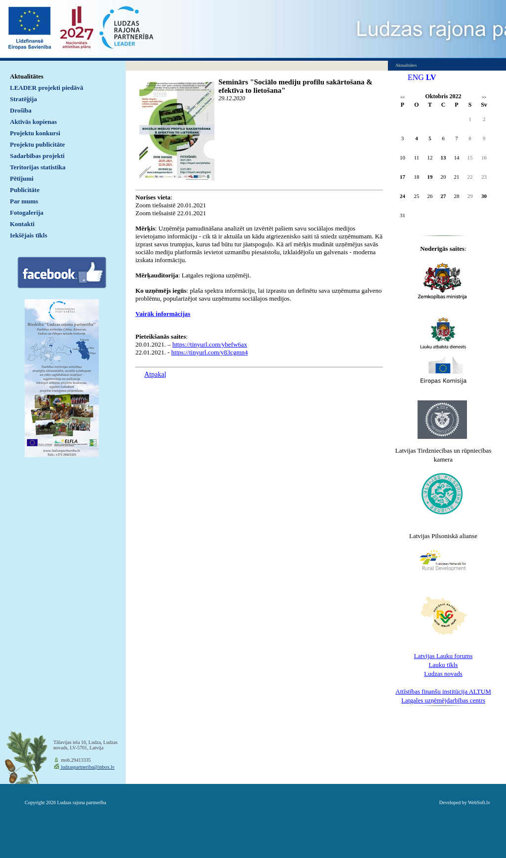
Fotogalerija (26, 212)
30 (484, 196)
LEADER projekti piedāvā (47, 87)
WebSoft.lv (479, 802)
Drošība (21, 110)
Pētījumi (22, 178)
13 (443, 157)
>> (484, 97)
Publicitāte (25, 190)
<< (402, 97)
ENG (416, 77)
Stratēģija (23, 99)
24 (402, 196)
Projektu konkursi (35, 133)
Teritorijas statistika (38, 167)
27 (443, 196)
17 (402, 177)
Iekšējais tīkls (28, 235)
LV (431, 77)
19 (430, 177)
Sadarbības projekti (37, 155)
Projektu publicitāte (37, 144)
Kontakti (22, 224)
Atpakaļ (155, 374)
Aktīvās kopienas (33, 121)
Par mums (24, 201)
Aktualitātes (26, 76)
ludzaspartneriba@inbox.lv (87, 767)
